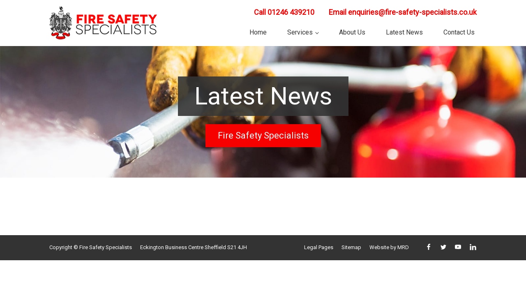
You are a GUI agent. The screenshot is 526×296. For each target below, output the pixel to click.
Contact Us (459, 32)
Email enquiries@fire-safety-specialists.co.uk (403, 12)
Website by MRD (389, 247)
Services (300, 32)
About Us (352, 32)
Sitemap (351, 247)
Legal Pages (318, 247)
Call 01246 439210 (284, 12)
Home (258, 32)
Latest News (404, 32)
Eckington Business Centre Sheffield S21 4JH (193, 247)
